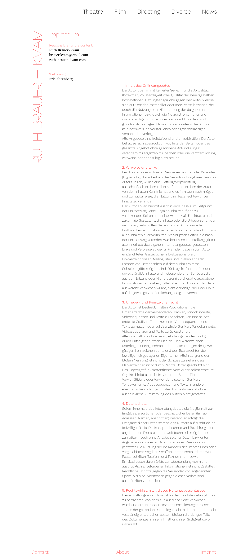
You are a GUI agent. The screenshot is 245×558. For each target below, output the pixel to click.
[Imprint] (204, 552)
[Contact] (40, 552)
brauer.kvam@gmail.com (68, 54)
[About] (122, 552)
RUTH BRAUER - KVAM (37, 96)
